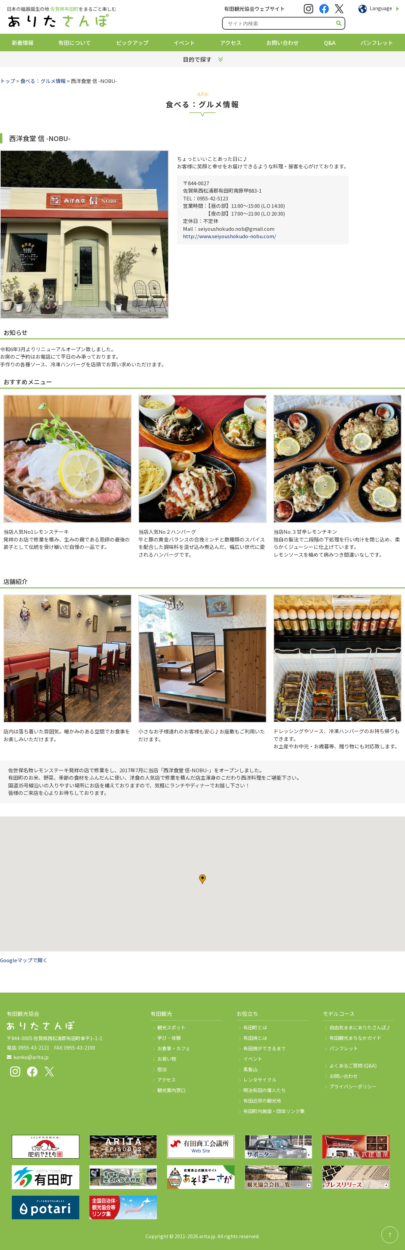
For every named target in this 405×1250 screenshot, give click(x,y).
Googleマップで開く (24, 960)
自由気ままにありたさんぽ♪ (360, 1027)
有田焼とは (255, 1037)
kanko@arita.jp (31, 1057)
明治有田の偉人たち (264, 1090)
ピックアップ (132, 42)
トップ (7, 80)
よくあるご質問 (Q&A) (353, 1065)
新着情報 (22, 42)
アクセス (230, 42)
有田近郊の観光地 (262, 1100)
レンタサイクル (259, 1079)
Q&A (329, 42)
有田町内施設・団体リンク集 (274, 1111)
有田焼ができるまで (264, 1048)
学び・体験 (169, 1037)
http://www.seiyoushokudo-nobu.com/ (229, 236)
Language (381, 8)
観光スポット (171, 1027)
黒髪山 (250, 1069)
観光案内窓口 (171, 1090)
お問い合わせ (282, 42)
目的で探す (197, 59)
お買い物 (166, 1058)
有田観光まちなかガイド (355, 1037)
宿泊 (162, 1069)
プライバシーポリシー (353, 1086)
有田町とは (255, 1027)
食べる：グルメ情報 (43, 80)
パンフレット (376, 42)
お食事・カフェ (173, 1048)
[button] (202, 879)
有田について (74, 42)
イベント (184, 42)
